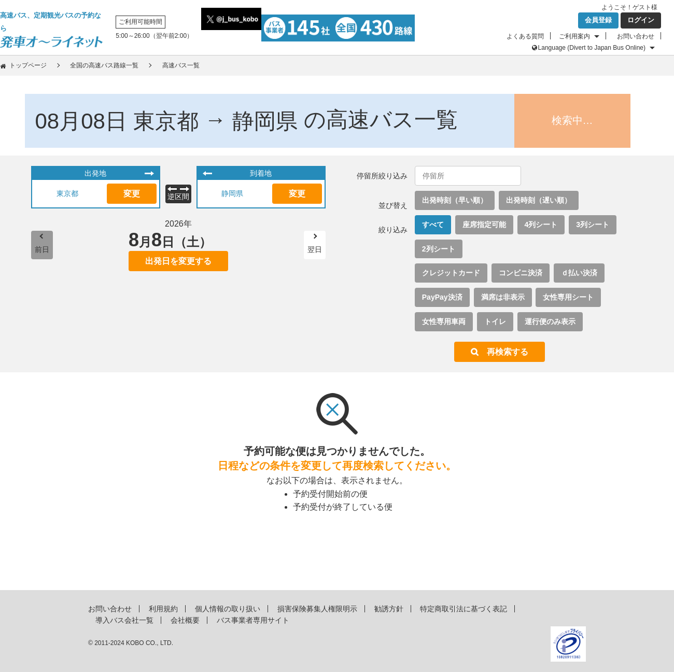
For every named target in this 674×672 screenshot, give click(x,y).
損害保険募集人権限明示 (317, 609)
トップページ (28, 65)
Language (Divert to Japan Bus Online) (591, 47)
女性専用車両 (444, 321)
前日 (42, 249)
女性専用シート (568, 297)
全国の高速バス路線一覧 (104, 65)
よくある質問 (525, 36)
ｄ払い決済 (579, 273)
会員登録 (598, 20)
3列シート (592, 224)
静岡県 (232, 193)
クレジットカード (451, 273)
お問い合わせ (635, 36)
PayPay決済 (442, 297)
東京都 (67, 193)
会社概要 (185, 620)
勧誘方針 (388, 609)
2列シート (438, 249)
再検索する (507, 351)
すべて (433, 224)
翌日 (314, 249)
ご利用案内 (574, 36)
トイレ (495, 321)
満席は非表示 (503, 297)
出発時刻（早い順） (454, 200)
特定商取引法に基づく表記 (463, 609)
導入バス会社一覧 (124, 620)
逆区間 (178, 196)
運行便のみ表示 (550, 321)
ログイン (640, 20)
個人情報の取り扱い (227, 609)
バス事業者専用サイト (253, 620)
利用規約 (163, 609)
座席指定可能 (484, 224)
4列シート (541, 224)
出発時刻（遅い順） (538, 200)
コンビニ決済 (520, 273)
